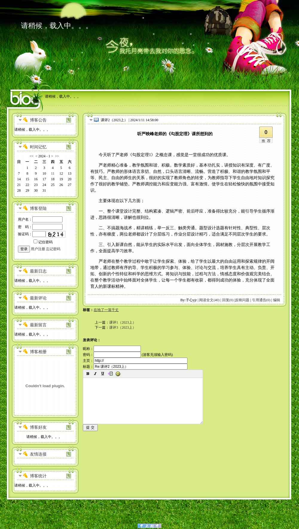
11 (52, 173)
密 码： (40, 227)
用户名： (40, 219)
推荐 (267, 141)
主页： (135, 361)
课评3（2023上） (122, 327)
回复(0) (228, 300)
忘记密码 (53, 249)
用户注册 (38, 249)
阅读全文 (209, 300)
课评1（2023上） (122, 322)
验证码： (32, 234)
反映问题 (242, 300)
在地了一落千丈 (106, 310)
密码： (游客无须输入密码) (128, 355)
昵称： (112, 349)
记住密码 (43, 242)
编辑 (276, 300)
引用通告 (261, 300)
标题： (135, 367)
